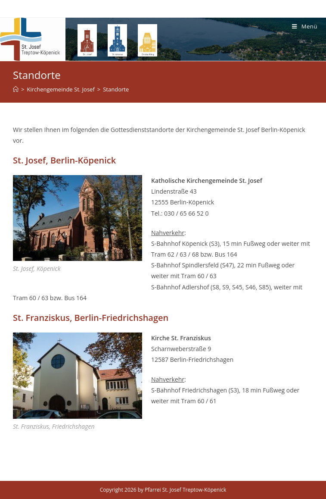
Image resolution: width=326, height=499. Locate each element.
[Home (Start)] (16, 89)
